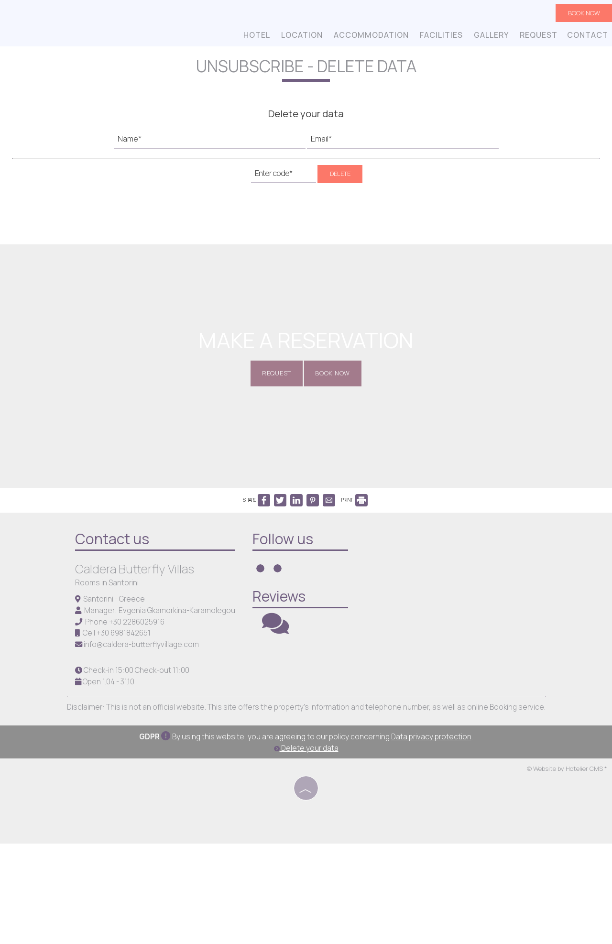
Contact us (113, 637)
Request (538, 37)
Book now (582, 14)
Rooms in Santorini (108, 681)
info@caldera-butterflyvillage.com (142, 742)
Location (301, 37)
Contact (586, 37)
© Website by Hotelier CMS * (567, 870)
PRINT (354, 594)
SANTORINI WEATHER (466, 667)
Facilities (440, 37)
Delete (340, 192)
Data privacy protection (431, 838)
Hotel (255, 37)
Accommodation (370, 37)
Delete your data (306, 849)
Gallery (490, 37)
